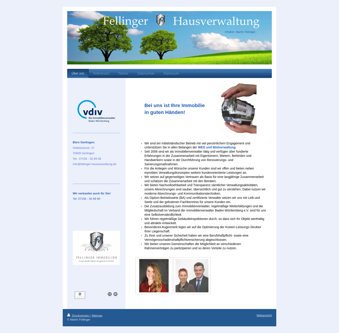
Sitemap (96, 315)
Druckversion (78, 315)
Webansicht (264, 315)
